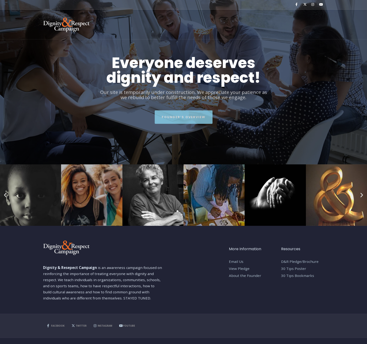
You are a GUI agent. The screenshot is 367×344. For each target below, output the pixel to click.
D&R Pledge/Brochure (300, 261)
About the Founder (245, 275)
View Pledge (239, 268)
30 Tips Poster (293, 268)
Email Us (236, 261)
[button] (5, 195)
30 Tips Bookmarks (297, 275)
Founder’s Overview (184, 115)
